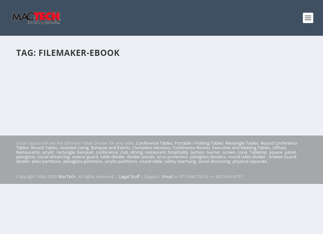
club (124, 152)
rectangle (66, 152)
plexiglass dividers (208, 157)
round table (150, 161)
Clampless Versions (151, 147)
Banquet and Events (110, 147)
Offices (279, 147)
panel (290, 152)
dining (137, 152)
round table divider (247, 157)
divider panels (141, 157)
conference (107, 152)
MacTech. (67, 176)
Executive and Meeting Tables (241, 147)
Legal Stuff (129, 176)
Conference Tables (154, 143)
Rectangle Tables (242, 143)
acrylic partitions (121, 161)
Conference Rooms (191, 147)
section (197, 152)
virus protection (172, 157)
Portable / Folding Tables (199, 143)
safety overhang (180, 161)
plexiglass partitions (82, 161)
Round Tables (44, 147)
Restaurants (28, 152)
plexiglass (25, 157)
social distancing (53, 157)
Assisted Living (74, 147)
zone (242, 152)
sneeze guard (85, 157)
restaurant (155, 152)
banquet (85, 152)
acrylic (48, 152)
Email (167, 176)
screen (229, 152)
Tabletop (258, 152)
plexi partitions (46, 161)
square (276, 152)
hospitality (178, 152)
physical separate (250, 161)
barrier (213, 152)
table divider (112, 157)
